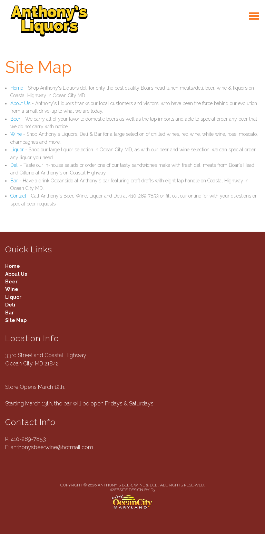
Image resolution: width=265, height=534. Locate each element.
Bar (14, 180)
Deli (14, 165)
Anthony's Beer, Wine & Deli (128, 485)
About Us (20, 103)
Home (16, 88)
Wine (16, 134)
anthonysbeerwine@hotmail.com (52, 447)
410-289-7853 (28, 439)
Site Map (16, 320)
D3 (152, 489)
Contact (18, 196)
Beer (15, 119)
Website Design (126, 489)
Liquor (17, 149)
